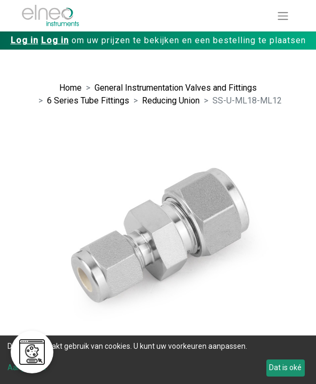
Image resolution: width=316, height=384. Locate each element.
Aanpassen (26, 367)
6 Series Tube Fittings (88, 100)
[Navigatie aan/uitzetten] (283, 15)
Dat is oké (285, 367)
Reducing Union (171, 100)
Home (70, 88)
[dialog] (158, 359)
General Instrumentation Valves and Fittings (175, 88)
